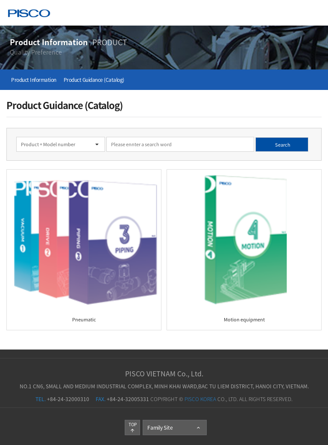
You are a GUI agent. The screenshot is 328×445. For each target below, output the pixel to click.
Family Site (174, 427)
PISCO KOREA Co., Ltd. (29, 14)
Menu (315, 12)
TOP (133, 427)
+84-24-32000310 (62, 399)
